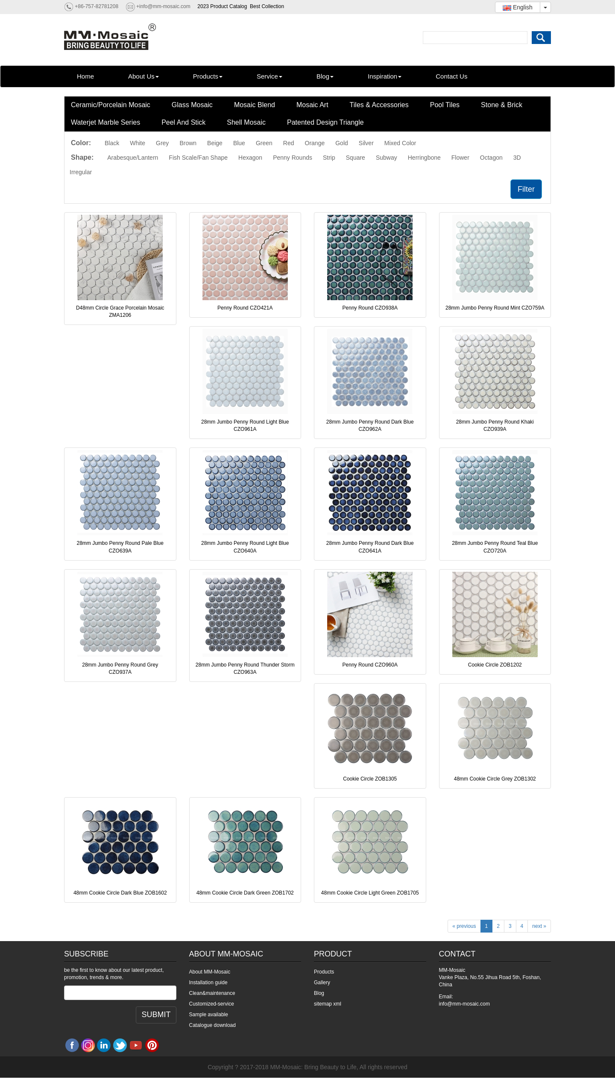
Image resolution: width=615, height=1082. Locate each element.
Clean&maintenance (212, 993)
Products (208, 76)
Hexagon (250, 157)
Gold (341, 143)
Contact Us (451, 76)
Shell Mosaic (246, 122)
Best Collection (267, 6)
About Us (143, 76)
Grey (162, 143)
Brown (187, 143)
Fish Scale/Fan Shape (198, 157)
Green (264, 143)
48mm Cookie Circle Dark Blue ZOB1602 (120, 893)
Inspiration (384, 76)
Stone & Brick (501, 104)
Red (288, 143)
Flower (460, 157)
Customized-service (211, 1004)
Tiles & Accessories (379, 104)
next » (539, 926)
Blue (239, 143)
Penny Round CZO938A (370, 308)
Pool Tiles (445, 104)
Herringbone (424, 157)
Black (112, 143)
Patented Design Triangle (325, 122)
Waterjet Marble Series (105, 122)
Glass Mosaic (192, 104)
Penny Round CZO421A (244, 308)
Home (85, 76)
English (518, 7)
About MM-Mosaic (210, 972)
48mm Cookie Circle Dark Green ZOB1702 (245, 893)
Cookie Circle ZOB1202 (495, 665)
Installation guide (208, 982)
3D (517, 157)
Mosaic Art (312, 104)
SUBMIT (155, 1014)
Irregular (81, 172)
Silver (366, 143)
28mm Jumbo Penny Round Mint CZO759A (494, 308)
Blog (325, 76)
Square (355, 157)
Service (269, 76)
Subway (386, 157)
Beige (215, 143)
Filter (526, 189)
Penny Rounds (292, 157)
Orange (315, 143)
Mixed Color (400, 143)
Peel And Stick (183, 122)
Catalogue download (212, 1025)
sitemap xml (327, 1004)
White (137, 143)
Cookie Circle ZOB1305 (370, 779)
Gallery (322, 982)
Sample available (208, 1015)
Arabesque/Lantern (132, 157)
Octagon (491, 157)
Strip (329, 157)
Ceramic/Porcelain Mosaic (110, 104)
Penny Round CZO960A (370, 665)
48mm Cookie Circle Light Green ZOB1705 (370, 893)
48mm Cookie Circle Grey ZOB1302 (495, 779)
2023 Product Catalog (222, 6)
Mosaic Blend (254, 104)
